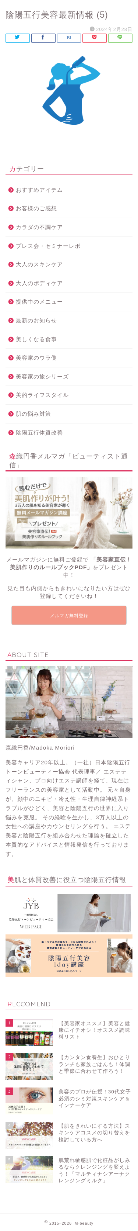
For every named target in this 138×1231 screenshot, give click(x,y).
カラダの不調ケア (39, 227)
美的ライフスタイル (42, 395)
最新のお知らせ (36, 320)
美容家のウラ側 (36, 358)
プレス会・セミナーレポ (48, 246)
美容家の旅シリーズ (42, 376)
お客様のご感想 (36, 208)
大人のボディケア (39, 283)
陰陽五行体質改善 (39, 432)
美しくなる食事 (36, 339)
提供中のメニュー (39, 301)
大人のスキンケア (39, 264)
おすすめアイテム (39, 190)
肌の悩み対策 (33, 414)
